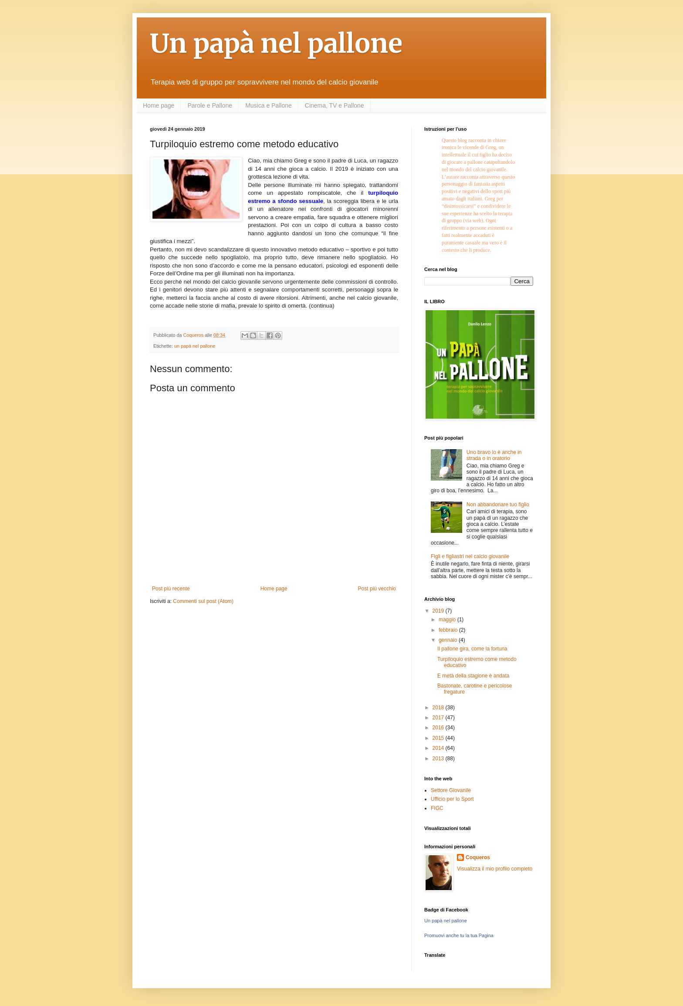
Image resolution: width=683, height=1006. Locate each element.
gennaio (449, 640)
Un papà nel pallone (276, 43)
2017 (439, 718)
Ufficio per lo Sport (452, 799)
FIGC (437, 808)
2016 (439, 728)
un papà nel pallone (194, 346)
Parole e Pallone (209, 105)
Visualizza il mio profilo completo (494, 869)
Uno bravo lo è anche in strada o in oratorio (494, 455)
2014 (439, 748)
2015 (439, 738)
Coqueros (478, 857)
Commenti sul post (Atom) (203, 601)
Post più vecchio (377, 589)
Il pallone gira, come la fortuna (472, 649)
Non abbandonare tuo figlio (498, 504)
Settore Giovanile (451, 790)
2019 (439, 611)
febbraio (449, 630)
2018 (439, 708)
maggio (448, 619)
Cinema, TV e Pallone (334, 105)
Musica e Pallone (268, 105)
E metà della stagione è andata (473, 676)
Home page (158, 105)
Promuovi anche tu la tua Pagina (459, 935)
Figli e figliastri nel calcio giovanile (470, 556)
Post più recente (171, 589)
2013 (439, 758)
